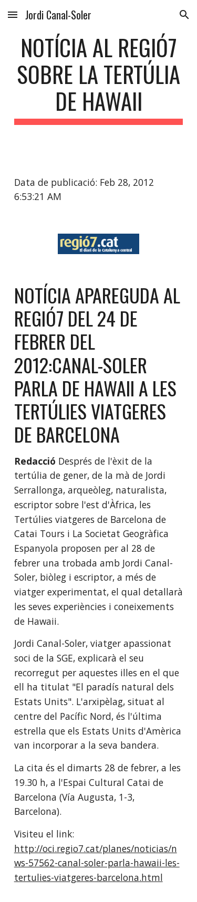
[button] (12, 14)
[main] (99, 79)
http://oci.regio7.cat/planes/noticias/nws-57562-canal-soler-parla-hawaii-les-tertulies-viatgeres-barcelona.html (97, 863)
